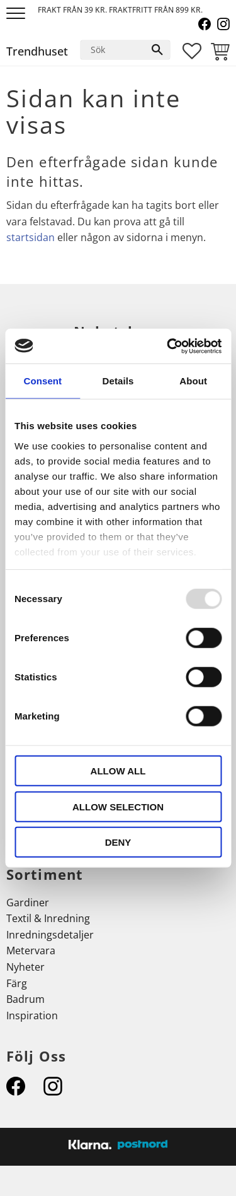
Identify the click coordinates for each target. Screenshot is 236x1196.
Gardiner (27, 902)
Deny (118, 842)
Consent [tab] (42, 381)
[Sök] (157, 49)
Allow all (118, 771)
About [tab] (193, 381)
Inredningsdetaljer (50, 935)
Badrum (25, 999)
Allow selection (118, 806)
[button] (17, 14)
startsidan (30, 237)
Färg (16, 983)
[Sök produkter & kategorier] (113, 49)
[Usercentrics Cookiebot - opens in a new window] (168, 346)
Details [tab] (118, 381)
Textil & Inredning (48, 918)
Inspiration (32, 1015)
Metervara (30, 950)
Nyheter (25, 967)
